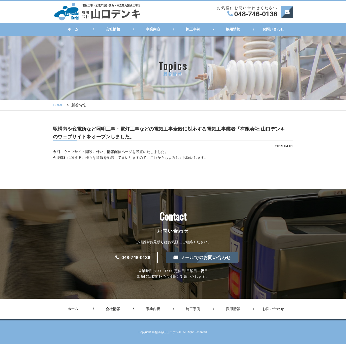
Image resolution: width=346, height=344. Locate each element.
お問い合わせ (273, 29)
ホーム (73, 29)
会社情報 (113, 29)
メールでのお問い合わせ (206, 257)
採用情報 (233, 29)
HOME (58, 105)
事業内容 (153, 29)
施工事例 (193, 29)
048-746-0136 (135, 257)
